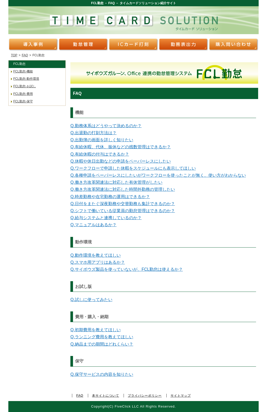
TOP (14, 55)
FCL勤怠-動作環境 (26, 79)
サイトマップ (181, 395)
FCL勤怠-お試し (24, 86)
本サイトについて (105, 395)
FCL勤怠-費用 (23, 94)
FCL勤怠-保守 (23, 101)
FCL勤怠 (19, 64)
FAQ (25, 55)
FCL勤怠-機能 (23, 71)
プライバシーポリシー (145, 395)
